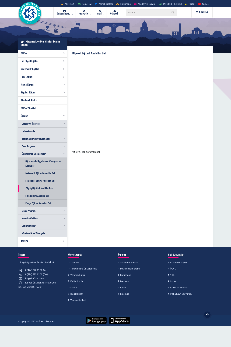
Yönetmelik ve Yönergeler (34, 233)
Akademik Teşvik (178, 262)
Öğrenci (43, 116)
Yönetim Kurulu (77, 275)
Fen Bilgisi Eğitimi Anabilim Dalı (40, 180)
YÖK (172, 275)
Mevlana (124, 281)
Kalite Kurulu (76, 281)
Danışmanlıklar (43, 225)
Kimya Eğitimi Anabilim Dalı (38, 203)
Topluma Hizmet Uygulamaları (43, 138)
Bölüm (43, 53)
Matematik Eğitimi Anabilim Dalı (40, 173)
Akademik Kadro (29, 100)
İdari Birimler (76, 294)
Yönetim (74, 262)
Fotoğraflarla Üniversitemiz (83, 268)
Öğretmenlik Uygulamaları (43, 153)
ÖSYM (173, 268)
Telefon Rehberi (78, 300)
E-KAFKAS (202, 12)
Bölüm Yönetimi (28, 108)
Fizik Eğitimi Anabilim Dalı (37, 195)
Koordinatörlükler (43, 218)
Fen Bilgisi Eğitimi (43, 61)
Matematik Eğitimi (43, 69)
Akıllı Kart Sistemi (178, 287)
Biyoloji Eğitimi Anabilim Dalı (39, 188)
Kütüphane (125, 275)
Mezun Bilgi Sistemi (130, 268)
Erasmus (124, 294)
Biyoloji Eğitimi (43, 92)
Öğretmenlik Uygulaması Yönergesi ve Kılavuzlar (43, 163)
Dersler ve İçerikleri (43, 123)
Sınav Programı (43, 210)
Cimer (173, 281)
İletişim (43, 241)
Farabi (123, 287)
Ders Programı (43, 146)
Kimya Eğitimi (43, 84)
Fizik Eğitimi (43, 77)
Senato (73, 287)
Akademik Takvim (129, 262)
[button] (203, 4)
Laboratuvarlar (29, 131)
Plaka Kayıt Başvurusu (181, 294)
